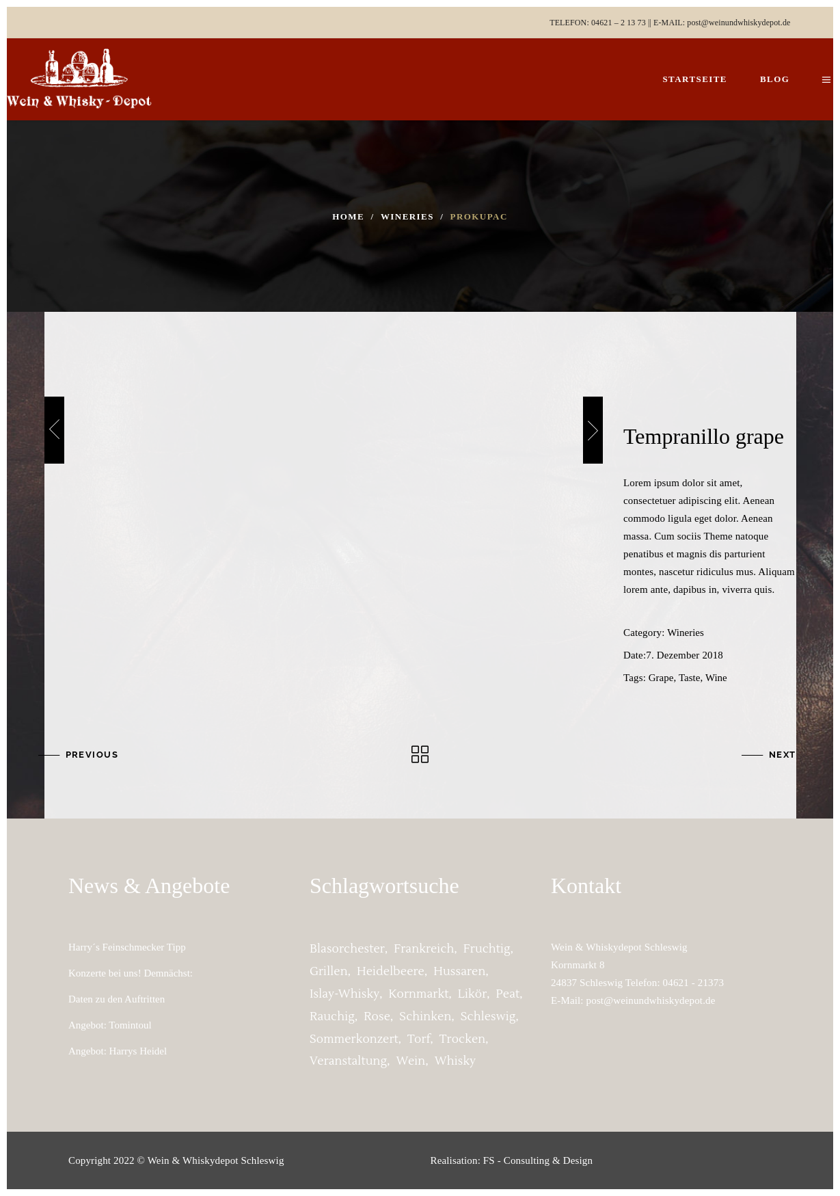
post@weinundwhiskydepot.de (738, 22)
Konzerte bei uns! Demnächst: (130, 973)
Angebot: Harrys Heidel (117, 1051)
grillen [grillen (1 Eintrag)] (329, 971)
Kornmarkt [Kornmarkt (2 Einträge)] (419, 994)
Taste (689, 677)
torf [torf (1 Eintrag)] (419, 1039)
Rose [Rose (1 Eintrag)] (377, 1016)
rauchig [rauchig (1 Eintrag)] (332, 1016)
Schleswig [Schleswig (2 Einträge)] (488, 1016)
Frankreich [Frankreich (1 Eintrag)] (424, 949)
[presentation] (54, 430)
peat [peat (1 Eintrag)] (508, 994)
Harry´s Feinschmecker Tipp (127, 947)
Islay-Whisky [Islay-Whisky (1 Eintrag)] (344, 994)
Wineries (407, 216)
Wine (716, 677)
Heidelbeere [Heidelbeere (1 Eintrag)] (390, 971)
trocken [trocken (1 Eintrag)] (462, 1039)
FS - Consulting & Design (538, 1160)
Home (348, 216)
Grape (661, 677)
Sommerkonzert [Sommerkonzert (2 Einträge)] (354, 1039)
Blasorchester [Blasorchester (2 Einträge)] (347, 949)
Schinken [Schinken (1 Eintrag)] (425, 1016)
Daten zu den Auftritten (116, 999)
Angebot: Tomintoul (110, 1025)
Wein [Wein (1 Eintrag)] (411, 1061)
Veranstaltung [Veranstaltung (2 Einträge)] (348, 1061)
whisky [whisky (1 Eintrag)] (455, 1061)
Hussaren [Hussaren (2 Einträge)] (459, 971)
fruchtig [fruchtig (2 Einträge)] (487, 949)
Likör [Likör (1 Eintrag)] (472, 994)
